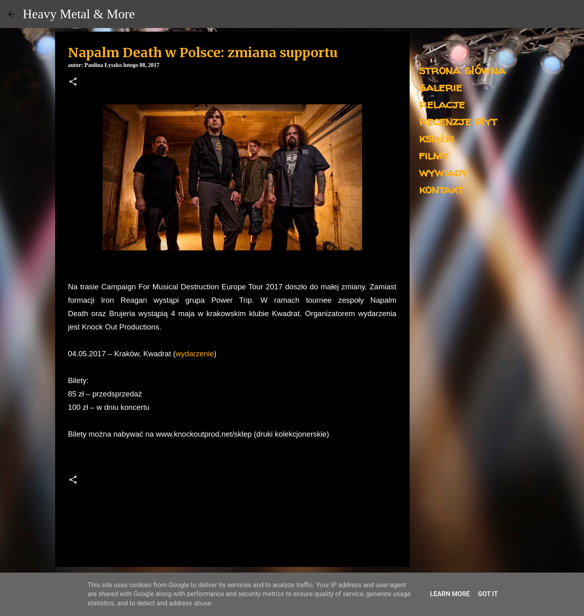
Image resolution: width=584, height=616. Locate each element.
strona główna (462, 69)
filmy (434, 154)
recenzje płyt (458, 120)
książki (436, 137)
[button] (73, 82)
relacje (442, 103)
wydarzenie (195, 353)
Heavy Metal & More (79, 13)
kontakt (441, 189)
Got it (488, 594)
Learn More (450, 594)
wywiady (443, 172)
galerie (440, 86)
